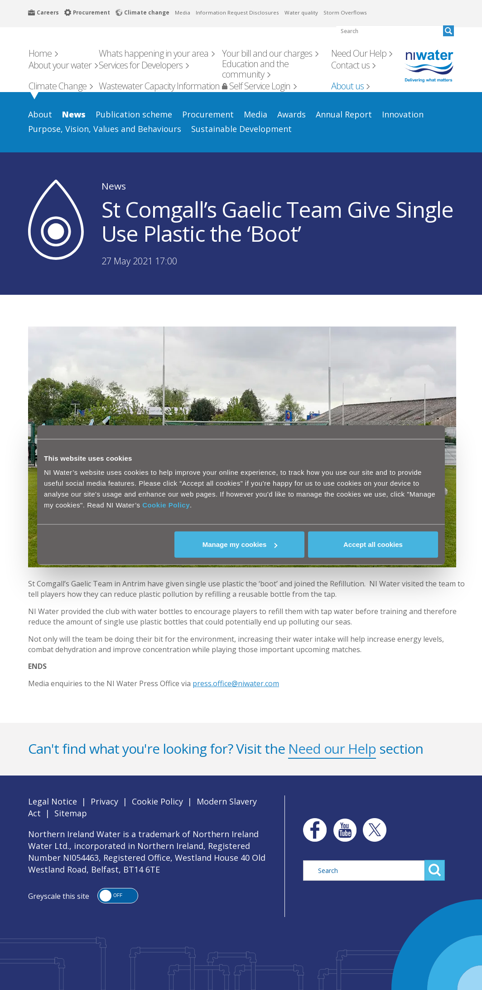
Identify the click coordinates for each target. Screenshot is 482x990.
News (113, 186)
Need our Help (332, 748)
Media (182, 12)
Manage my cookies (240, 544)
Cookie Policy (166, 505)
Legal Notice (52, 801)
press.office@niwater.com (236, 683)
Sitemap (70, 813)
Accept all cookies (373, 544)
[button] (117, 895)
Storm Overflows (345, 12)
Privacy (104, 801)
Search (434, 870)
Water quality (301, 12)
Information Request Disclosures (237, 12)
